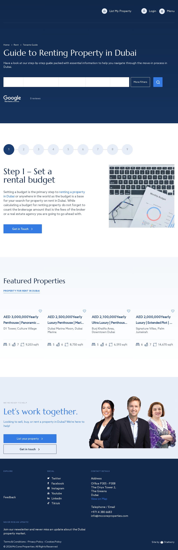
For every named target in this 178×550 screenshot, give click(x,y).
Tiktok (53, 494)
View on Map (99, 489)
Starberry (167, 532)
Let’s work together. (40, 411)
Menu (171, 11)
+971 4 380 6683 (101, 502)
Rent (16, 45)
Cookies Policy (54, 532)
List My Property (120, 11)
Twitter (54, 469)
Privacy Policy (36, 532)
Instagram (56, 479)
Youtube (55, 484)
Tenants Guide (30, 45)
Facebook (56, 474)
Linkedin (54, 489)
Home (6, 45)
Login (152, 11)
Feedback (9, 487)
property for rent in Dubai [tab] (21, 291)
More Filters (141, 82)
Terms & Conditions (14, 532)
